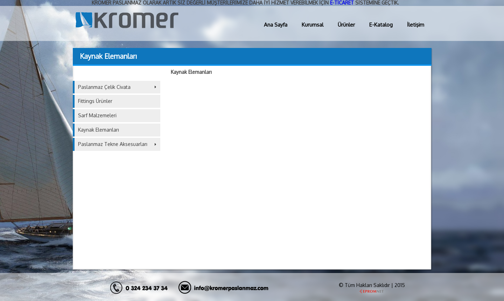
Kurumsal (312, 25)
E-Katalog (381, 25)
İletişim (415, 25)
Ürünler (346, 25)
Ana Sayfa (275, 25)
